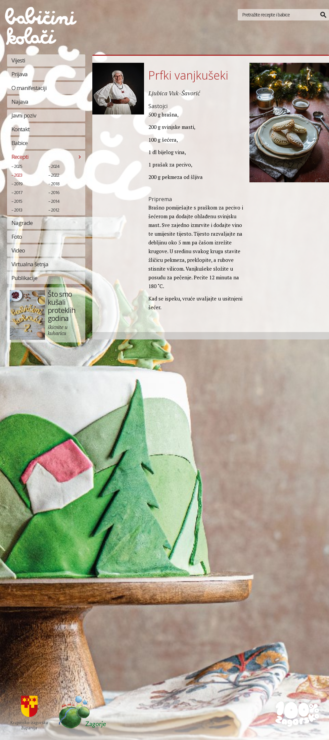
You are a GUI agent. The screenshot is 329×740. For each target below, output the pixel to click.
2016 (55, 192)
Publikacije (24, 278)
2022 (55, 175)
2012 (55, 210)
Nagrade (22, 223)
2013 (18, 210)
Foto (16, 236)
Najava (19, 101)
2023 (18, 175)
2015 (18, 201)
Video (18, 250)
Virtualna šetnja (29, 264)
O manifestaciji (29, 88)
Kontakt (20, 129)
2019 (18, 184)
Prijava (19, 74)
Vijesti (18, 60)
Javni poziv (23, 115)
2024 (55, 166)
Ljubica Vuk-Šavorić (174, 93)
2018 (55, 184)
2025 (18, 166)
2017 (18, 192)
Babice (19, 143)
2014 (55, 201)
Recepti (20, 156)
